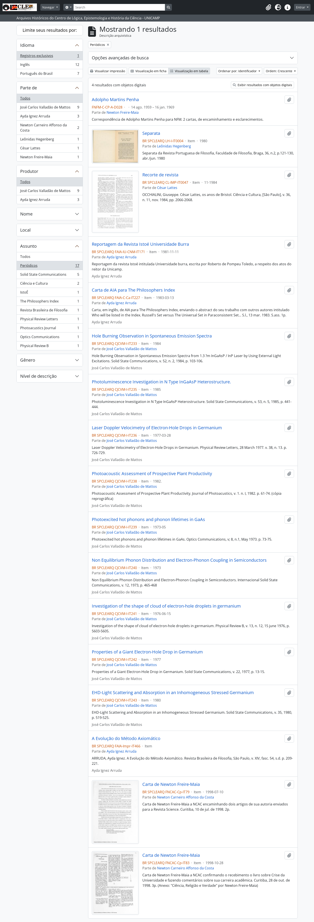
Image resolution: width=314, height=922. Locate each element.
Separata (151, 133)
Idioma (27, 45)
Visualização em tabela (189, 71)
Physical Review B (49, 346)
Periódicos (49, 266)
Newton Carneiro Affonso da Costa (49, 128)
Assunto (28, 246)
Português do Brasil (49, 74)
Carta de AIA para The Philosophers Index (133, 290)
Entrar (301, 7)
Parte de (28, 88)
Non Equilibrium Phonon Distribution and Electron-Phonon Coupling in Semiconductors (179, 560)
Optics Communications (49, 337)
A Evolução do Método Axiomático (126, 738)
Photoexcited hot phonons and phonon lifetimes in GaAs (148, 519)
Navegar (48, 7)
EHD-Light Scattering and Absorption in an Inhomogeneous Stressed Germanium (173, 692)
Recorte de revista (160, 174)
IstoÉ (49, 293)
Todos (25, 98)
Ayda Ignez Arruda (49, 117)
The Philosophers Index (49, 302)
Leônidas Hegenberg (49, 140)
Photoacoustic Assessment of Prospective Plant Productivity (152, 473)
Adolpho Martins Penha (115, 99)
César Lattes (49, 149)
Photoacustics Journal (49, 328)
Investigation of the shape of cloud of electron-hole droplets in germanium (166, 606)
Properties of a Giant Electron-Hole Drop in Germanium (147, 652)
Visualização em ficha (148, 71)
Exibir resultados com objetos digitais (262, 85)
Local (25, 230)
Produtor (29, 171)
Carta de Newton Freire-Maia (171, 784)
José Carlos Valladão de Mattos (49, 108)
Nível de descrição (38, 376)
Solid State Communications (49, 275)
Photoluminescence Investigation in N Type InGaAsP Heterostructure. (161, 381)
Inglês (49, 65)
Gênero (27, 360)
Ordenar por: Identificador (238, 71)
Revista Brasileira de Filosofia (49, 311)
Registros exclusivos (49, 56)
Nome (26, 214)
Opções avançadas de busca (120, 58)
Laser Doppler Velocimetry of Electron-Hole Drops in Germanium (157, 427)
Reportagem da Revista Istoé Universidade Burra (140, 244)
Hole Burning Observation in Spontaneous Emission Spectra (152, 336)
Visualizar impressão (107, 71)
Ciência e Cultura (49, 284)
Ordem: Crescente (279, 71)
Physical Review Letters (49, 320)
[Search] (119, 7)
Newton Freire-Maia (49, 157)
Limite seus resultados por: (50, 30)
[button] (268, 7)
